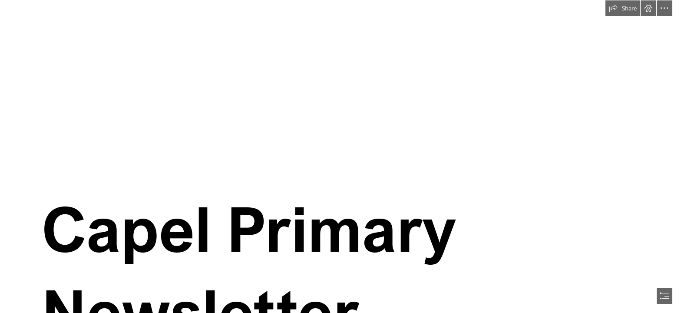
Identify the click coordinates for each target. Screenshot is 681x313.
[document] (340, 156)
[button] (622, 8)
